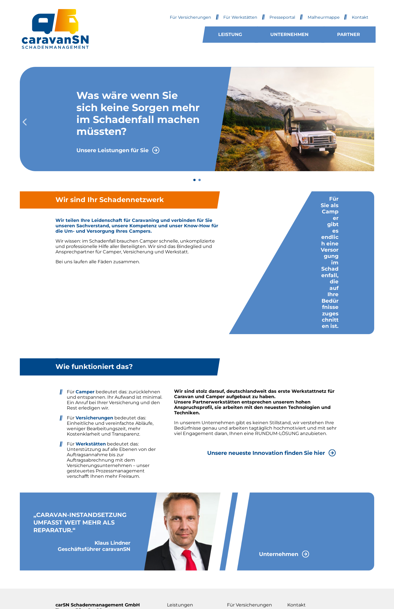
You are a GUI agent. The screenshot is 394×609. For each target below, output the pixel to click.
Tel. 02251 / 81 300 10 (77, 556)
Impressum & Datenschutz (302, 548)
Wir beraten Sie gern (177, 281)
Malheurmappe (324, 17)
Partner (348, 34)
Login (293, 560)
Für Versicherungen (190, 17)
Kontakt (360, 17)
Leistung (230, 34)
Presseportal (282, 17)
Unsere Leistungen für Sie (112, 150)
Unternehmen (289, 34)
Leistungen (180, 535)
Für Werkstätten (240, 17)
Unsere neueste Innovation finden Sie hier (266, 383)
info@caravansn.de (76, 566)
